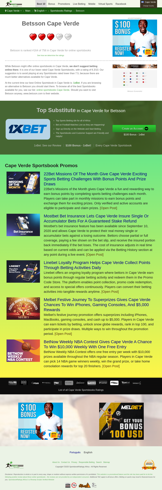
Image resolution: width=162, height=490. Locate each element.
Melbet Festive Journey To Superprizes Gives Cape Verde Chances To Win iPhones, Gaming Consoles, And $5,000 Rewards (97, 304)
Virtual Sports (105, 4)
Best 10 (41, 4)
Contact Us (65, 462)
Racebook (121, 4)
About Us (56, 462)
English (40, 10)
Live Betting (79, 4)
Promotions (64, 4)
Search (99, 462)
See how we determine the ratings (50, 55)
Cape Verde (13, 10)
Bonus (51, 4)
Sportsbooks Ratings (61, 10)
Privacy (74, 462)
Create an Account (147, 128)
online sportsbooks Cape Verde (52, 90)
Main (27, 10)
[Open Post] (108, 208)
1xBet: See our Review (47, 159)
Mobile (91, 4)
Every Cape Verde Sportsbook (114, 159)
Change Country (148, 6)
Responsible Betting (87, 462)
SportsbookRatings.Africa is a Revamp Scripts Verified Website (31, 480)
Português (75, 452)
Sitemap (106, 462)
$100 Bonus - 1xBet (148, 132)
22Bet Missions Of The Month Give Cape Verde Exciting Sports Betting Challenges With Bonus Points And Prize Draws (95, 179)
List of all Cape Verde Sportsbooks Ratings (80, 390)
